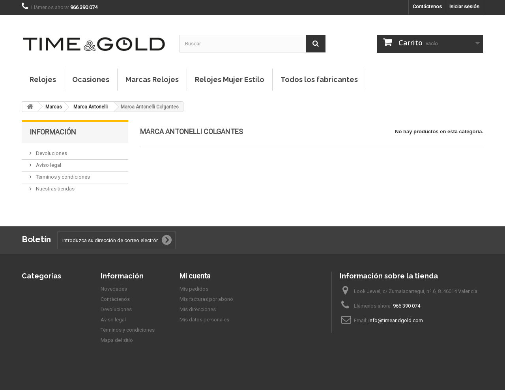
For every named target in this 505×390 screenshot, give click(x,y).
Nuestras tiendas (55, 189)
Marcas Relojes (152, 79)
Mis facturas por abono (206, 299)
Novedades (114, 289)
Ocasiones (90, 79)
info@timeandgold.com (395, 320)
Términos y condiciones (62, 177)
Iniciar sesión (464, 6)
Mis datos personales (204, 320)
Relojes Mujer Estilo (229, 79)
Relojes (43, 79)
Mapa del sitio (117, 340)
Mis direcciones (198, 309)
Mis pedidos (194, 289)
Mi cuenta (195, 276)
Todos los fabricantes (319, 79)
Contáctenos (427, 6)
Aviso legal (48, 165)
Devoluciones (51, 153)
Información (53, 132)
